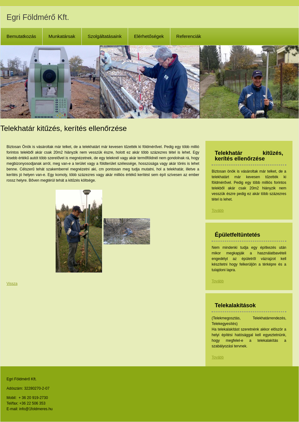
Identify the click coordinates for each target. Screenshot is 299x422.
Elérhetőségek (149, 36)
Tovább (218, 210)
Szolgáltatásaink (105, 36)
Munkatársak (61, 36)
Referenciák (188, 36)
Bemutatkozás (21, 36)
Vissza (12, 283)
